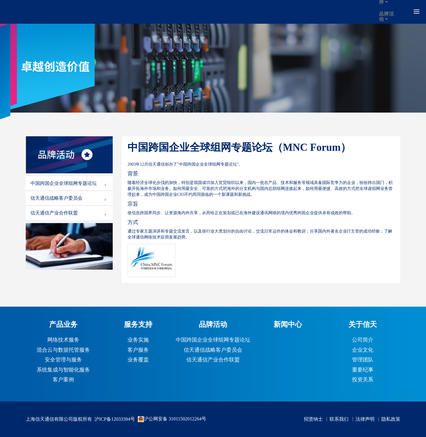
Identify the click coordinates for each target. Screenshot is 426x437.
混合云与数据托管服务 (63, 350)
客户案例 (63, 379)
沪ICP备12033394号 (114, 419)
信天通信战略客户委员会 (68, 198)
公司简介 (362, 340)
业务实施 (138, 340)
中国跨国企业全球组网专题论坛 (68, 183)
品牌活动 (386, 16)
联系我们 (339, 419)
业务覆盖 (138, 360)
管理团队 (362, 360)
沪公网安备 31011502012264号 (172, 419)
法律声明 (365, 419)
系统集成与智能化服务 (63, 370)
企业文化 (362, 350)
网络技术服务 (63, 340)
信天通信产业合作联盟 (68, 213)
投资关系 (362, 379)
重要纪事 (362, 370)
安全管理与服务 (63, 360)
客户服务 (138, 350)
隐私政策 (390, 419)
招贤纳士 (313, 419)
